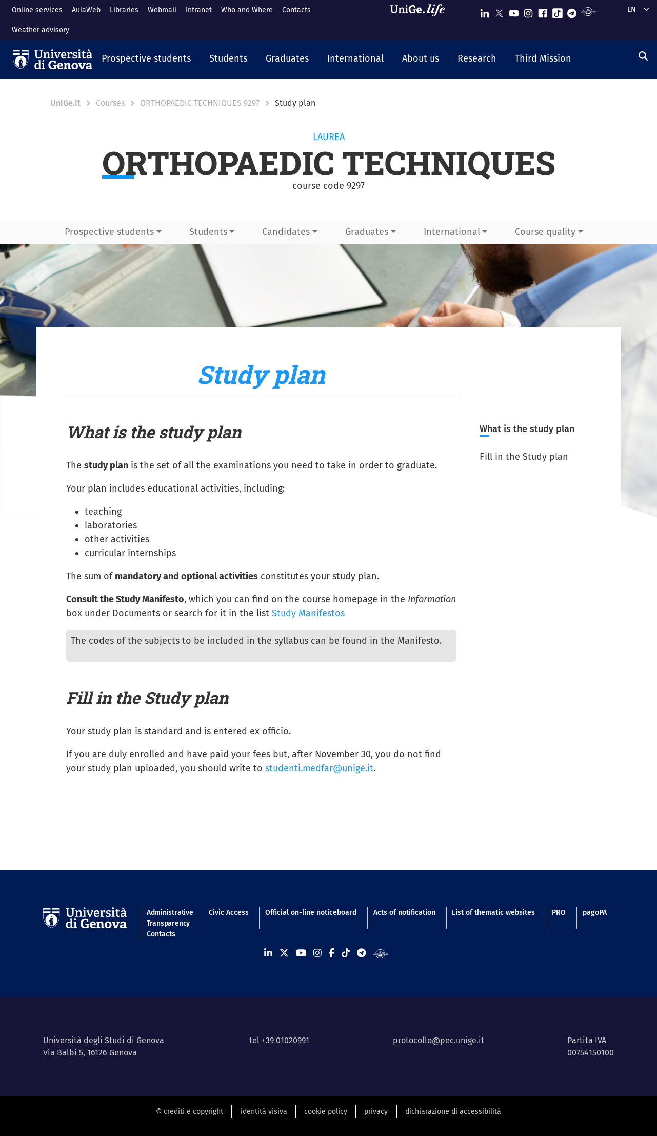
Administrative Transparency (169, 918)
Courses (110, 103)
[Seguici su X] (499, 11)
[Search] (643, 56)
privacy (376, 1111)
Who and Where (247, 10)
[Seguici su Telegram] (572, 11)
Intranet (199, 10)
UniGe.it (65, 103)
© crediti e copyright (189, 1111)
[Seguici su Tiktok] (557, 11)
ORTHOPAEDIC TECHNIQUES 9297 (200, 103)
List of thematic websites (493, 912)
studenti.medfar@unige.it (319, 768)
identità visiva (264, 1111)
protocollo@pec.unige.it (438, 1040)
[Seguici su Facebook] (542, 11)
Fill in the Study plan (524, 456)
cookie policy (325, 1111)
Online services (37, 10)
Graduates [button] (366, 232)
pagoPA (595, 912)
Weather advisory (40, 30)
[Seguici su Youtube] (514, 11)
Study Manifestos (308, 613)
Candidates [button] (286, 232)
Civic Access (229, 912)
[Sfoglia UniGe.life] (421, 19)
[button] (146, 59)
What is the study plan (527, 429)
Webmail (162, 10)
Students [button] (208, 232)
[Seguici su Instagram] (528, 11)
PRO (559, 912)
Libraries (124, 10)
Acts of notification (404, 912)
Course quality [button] (545, 232)
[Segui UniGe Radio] (588, 11)
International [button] (452, 232)
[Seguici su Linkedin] (484, 11)
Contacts (296, 10)
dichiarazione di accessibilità (453, 1111)
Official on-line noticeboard (310, 912)
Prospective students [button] (109, 232)
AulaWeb (86, 10)
